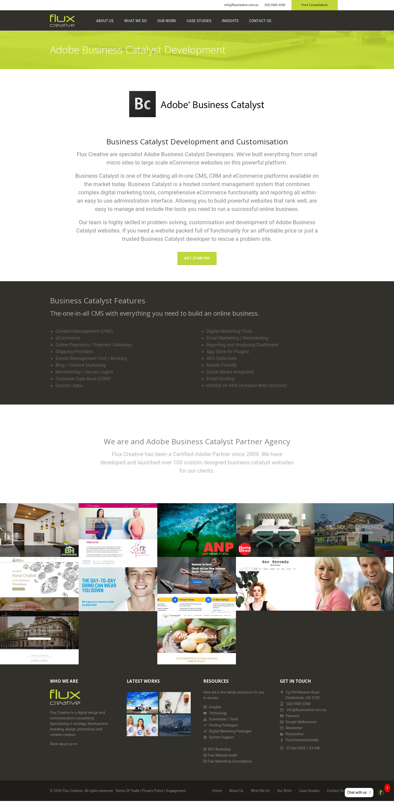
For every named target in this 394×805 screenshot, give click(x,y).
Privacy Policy (152, 794)
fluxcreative (292, 737)
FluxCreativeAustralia (299, 743)
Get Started (197, 261)
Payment (289, 719)
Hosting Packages (220, 728)
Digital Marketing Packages (227, 734)
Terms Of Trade (127, 794)
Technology (215, 716)
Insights (236, 22)
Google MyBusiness (298, 725)
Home (217, 794)
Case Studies (205, 22)
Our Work (173, 22)
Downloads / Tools (220, 722)
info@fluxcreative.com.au (241, 5)
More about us (64, 747)
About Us (111, 22)
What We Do (141, 22)
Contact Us (267, 22)
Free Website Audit (220, 759)
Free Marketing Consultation (227, 765)
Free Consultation (315, 5)
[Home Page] (65, 703)
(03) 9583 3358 (275, 5)
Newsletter (291, 731)
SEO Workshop (217, 753)
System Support (218, 740)
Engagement (176, 794)
